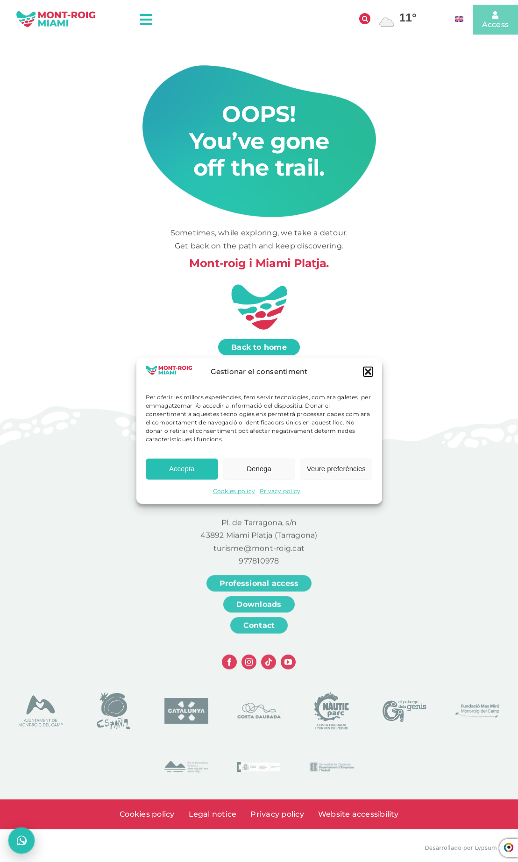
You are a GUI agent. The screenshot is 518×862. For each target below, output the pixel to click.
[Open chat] (21, 840)
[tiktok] (268, 666)
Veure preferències (336, 472)
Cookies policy (234, 494)
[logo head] (56, 13)
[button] (368, 375)
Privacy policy (280, 494)
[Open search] (364, 18)
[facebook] (229, 666)
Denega (259, 472)
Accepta (181, 472)
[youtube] (288, 666)
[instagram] (248, 666)
